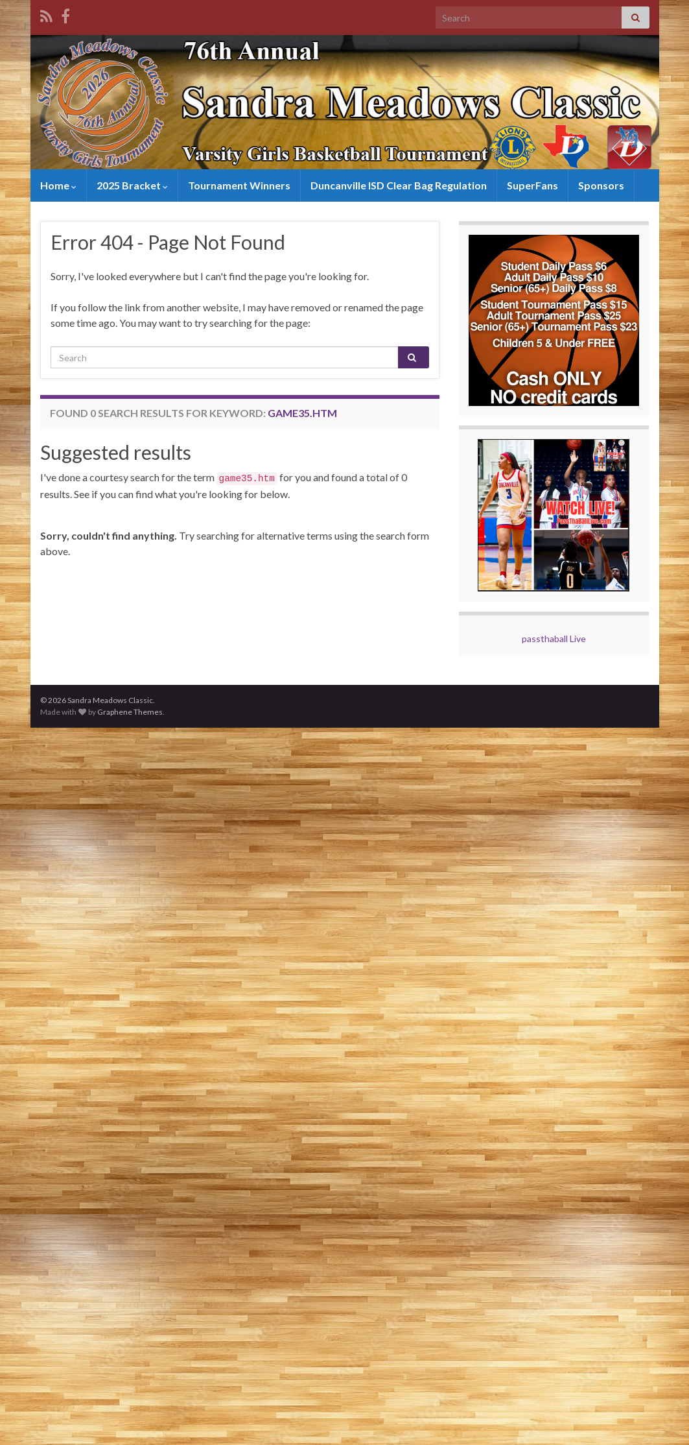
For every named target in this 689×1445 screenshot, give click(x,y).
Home (58, 185)
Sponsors (599, 185)
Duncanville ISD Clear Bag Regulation (397, 185)
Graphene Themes (130, 712)
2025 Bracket (131, 185)
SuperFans (530, 185)
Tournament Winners (238, 185)
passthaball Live (554, 638)
